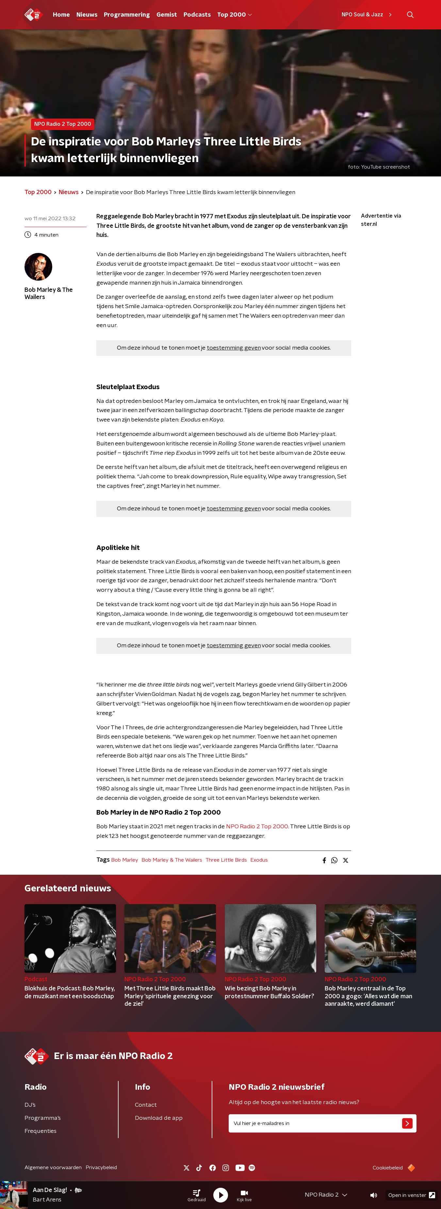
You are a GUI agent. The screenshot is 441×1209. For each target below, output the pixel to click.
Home (61, 15)
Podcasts (197, 15)
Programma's (42, 1118)
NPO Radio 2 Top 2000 (257, 827)
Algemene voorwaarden (53, 1167)
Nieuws (86, 15)
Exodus (259, 860)
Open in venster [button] (411, 1195)
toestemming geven (234, 348)
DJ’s (30, 1105)
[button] (196, 1195)
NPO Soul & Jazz (368, 14)
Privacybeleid (101, 1167)
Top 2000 (234, 15)
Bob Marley (124, 860)
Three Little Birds (226, 860)
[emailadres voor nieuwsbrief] (322, 1123)
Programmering (127, 15)
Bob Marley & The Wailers (171, 860)
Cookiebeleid (388, 1167)
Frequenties (40, 1131)
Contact (146, 1105)
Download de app (159, 1118)
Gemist (166, 15)
